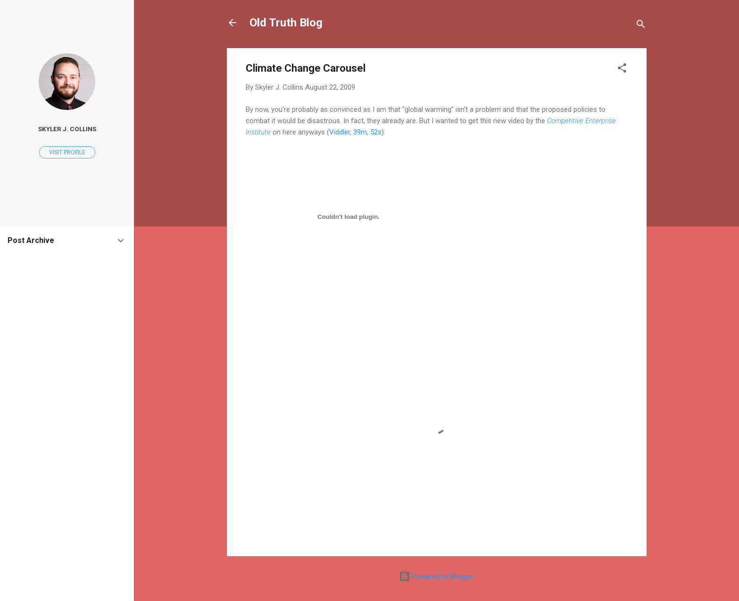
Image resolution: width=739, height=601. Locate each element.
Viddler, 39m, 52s (355, 132)
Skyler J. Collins (67, 129)
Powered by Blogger (436, 576)
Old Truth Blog (286, 22)
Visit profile (67, 152)
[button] (622, 69)
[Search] (641, 25)
